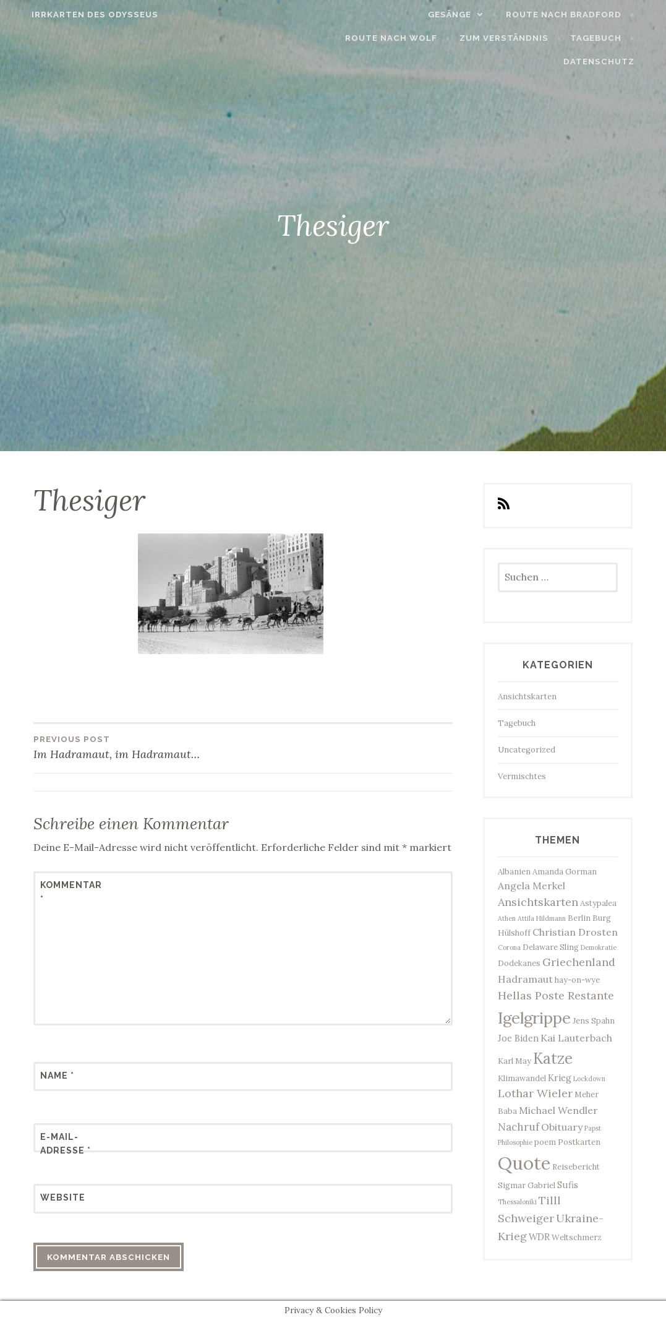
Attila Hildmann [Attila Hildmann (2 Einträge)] (542, 918)
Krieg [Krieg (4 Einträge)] (559, 1078)
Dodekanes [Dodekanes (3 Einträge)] (519, 963)
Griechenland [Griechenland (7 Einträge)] (578, 962)
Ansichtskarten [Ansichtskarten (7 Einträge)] (538, 902)
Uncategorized (526, 749)
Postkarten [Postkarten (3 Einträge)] (579, 1142)
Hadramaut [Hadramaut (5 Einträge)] (525, 979)
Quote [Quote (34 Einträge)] (524, 1163)
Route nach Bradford (579, 14)
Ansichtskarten (527, 696)
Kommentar (70, 892)
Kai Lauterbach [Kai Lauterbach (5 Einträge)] (576, 1038)
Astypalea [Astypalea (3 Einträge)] (598, 903)
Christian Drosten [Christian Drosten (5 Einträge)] (575, 932)
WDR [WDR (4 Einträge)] (539, 1237)
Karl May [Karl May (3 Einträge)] (514, 1061)
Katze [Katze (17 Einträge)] (553, 1058)
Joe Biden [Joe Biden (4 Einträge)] (518, 1038)
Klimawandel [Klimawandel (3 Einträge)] (522, 1078)
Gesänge (465, 14)
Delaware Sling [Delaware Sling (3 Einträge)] (551, 947)
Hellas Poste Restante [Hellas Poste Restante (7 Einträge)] (556, 995)
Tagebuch (611, 38)
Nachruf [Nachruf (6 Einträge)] (518, 1127)
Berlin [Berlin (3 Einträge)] (579, 918)
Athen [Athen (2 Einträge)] (507, 918)
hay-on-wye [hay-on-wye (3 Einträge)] (577, 980)
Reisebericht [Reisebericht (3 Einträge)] (576, 1166)
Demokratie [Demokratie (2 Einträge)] (599, 947)
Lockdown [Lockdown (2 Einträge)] (589, 1078)
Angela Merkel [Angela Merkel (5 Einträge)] (531, 885)
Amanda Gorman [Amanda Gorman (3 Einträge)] (564, 871)
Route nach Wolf (407, 38)
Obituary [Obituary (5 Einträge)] (562, 1127)
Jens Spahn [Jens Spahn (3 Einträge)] (594, 1020)
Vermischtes (522, 776)
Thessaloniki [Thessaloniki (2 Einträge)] (517, 1201)
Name (57, 1076)
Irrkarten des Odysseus (79, 14)
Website (62, 1197)
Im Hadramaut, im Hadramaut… (138, 747)
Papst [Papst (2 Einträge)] (592, 1128)
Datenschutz (614, 61)
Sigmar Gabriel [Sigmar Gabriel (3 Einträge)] (526, 1185)
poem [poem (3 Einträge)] (545, 1142)
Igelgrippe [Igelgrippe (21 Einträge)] (534, 1017)
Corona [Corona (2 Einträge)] (509, 947)
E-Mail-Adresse (65, 1143)
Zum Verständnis (519, 38)
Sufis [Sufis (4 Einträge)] (567, 1185)
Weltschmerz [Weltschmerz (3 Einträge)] (577, 1237)
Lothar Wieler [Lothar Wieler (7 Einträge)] (535, 1093)
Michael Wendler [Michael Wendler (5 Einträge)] (558, 1110)
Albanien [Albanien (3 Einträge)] (514, 871)
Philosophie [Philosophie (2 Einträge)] (515, 1142)
